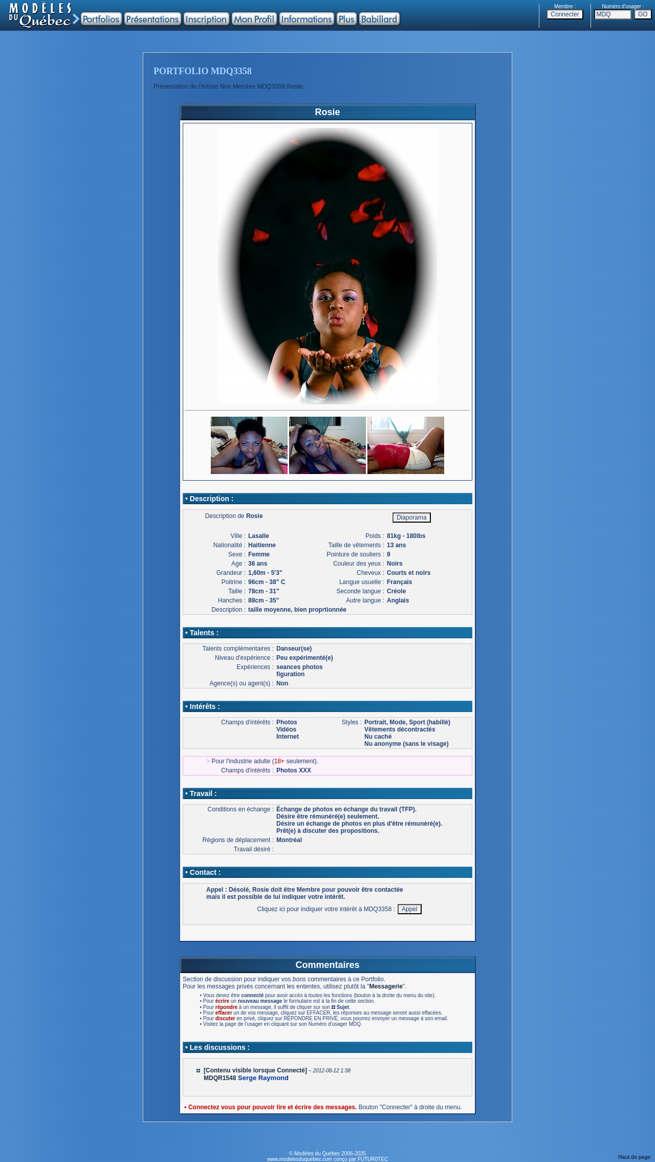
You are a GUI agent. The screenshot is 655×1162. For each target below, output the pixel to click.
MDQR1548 (220, 1078)
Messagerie (385, 986)
